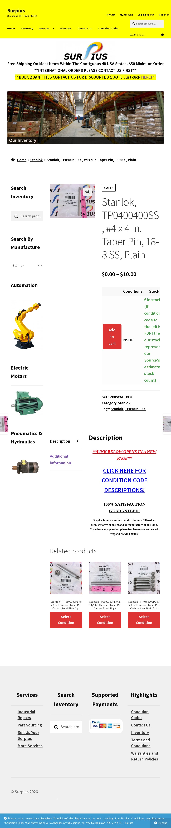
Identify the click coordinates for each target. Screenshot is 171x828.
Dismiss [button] (162, 823)
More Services (30, 745)
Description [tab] (60, 441)
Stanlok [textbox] (26, 265)
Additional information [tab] (60, 459)
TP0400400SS (135, 408)
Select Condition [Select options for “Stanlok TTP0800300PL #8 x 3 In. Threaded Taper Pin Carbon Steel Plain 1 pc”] (66, 619)
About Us (66, 28)
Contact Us (85, 28)
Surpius (16, 10)
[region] (85, 117)
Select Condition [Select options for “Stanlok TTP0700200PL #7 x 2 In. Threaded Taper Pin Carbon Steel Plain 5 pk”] (144, 619)
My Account (126, 14)
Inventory (27, 28)
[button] (87, 192)
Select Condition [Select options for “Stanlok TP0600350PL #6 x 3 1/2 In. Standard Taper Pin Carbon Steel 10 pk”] (105, 619)
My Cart (111, 14)
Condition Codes (108, 28)
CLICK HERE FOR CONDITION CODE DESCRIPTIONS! (124, 480)
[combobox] (27, 265)
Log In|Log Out (146, 14)
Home (11, 28)
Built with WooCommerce (33, 798)
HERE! (146, 77)
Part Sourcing (30, 725)
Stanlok (36, 159)
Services (44, 28)
